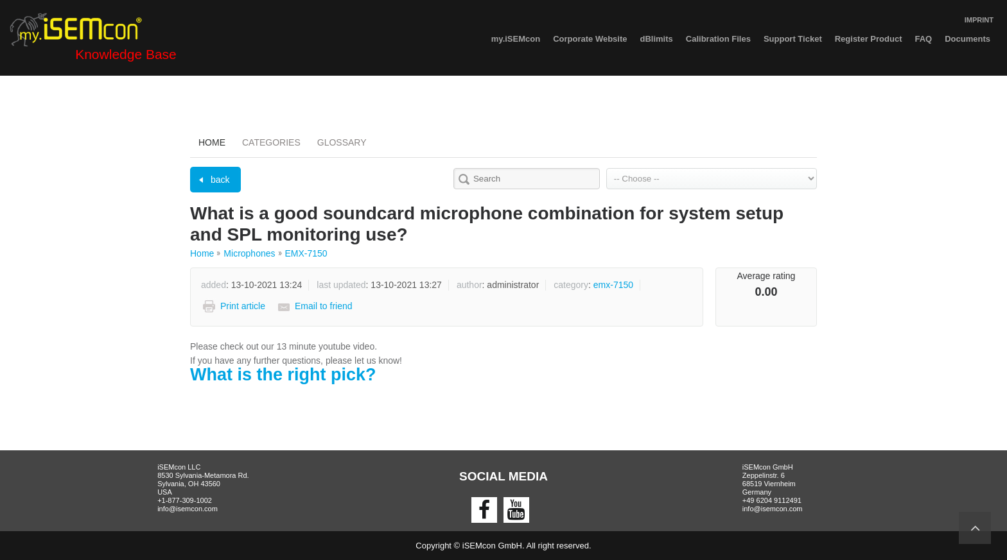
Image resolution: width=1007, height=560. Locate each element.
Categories (271, 142)
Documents (967, 39)
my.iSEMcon (515, 39)
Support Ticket (793, 39)
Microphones (249, 253)
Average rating (766, 276)
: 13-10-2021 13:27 (379, 285)
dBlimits (656, 39)
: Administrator (498, 285)
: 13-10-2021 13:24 (251, 285)
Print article (242, 306)
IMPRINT (979, 20)
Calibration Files (718, 39)
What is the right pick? (283, 374)
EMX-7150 (306, 253)
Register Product (868, 39)
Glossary (342, 142)
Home (211, 142)
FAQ (923, 39)
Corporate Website (590, 39)
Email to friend (323, 306)
